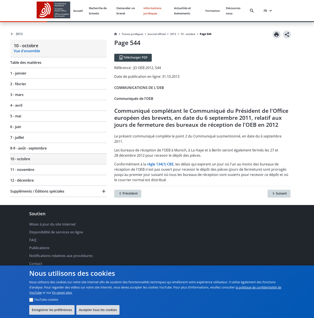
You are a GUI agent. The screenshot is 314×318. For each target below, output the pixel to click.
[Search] (253, 10)
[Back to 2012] (58, 34)
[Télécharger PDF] (133, 58)
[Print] (276, 34)
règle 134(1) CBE (160, 164)
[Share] (287, 34)
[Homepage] (115, 34)
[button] (58, 191)
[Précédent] (127, 194)
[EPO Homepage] (53, 11)
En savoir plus (62, 292)
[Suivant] (279, 194)
